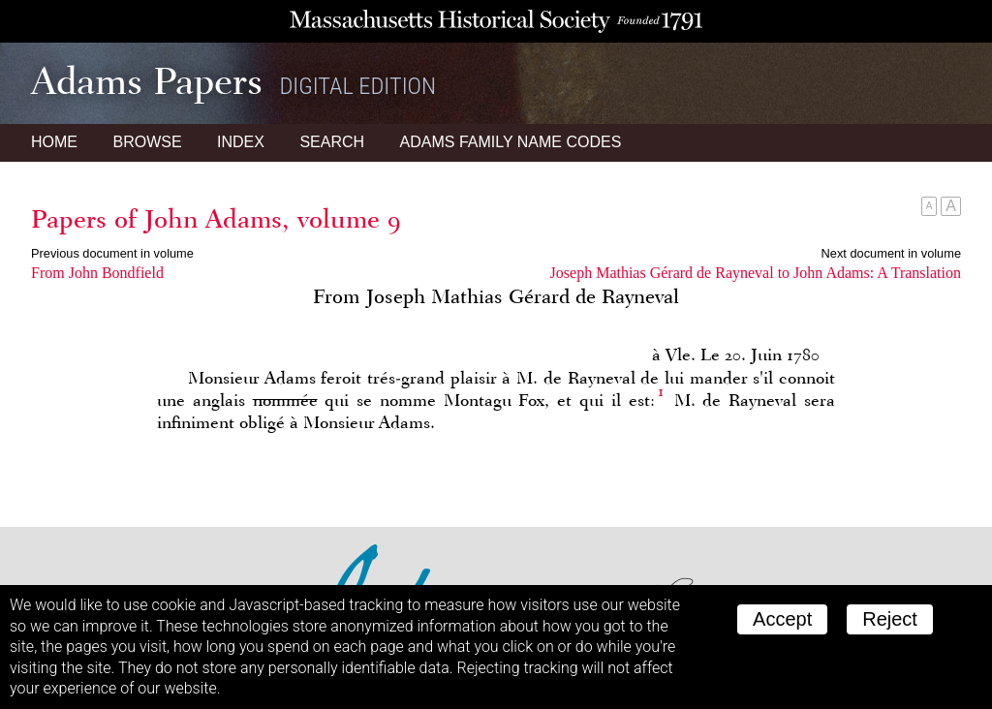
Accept (782, 619)
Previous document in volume (112, 253)
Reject (889, 619)
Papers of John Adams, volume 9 (216, 218)
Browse (146, 142)
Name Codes (511, 142)
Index (240, 142)
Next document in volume (891, 253)
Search (331, 142)
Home (54, 142)
